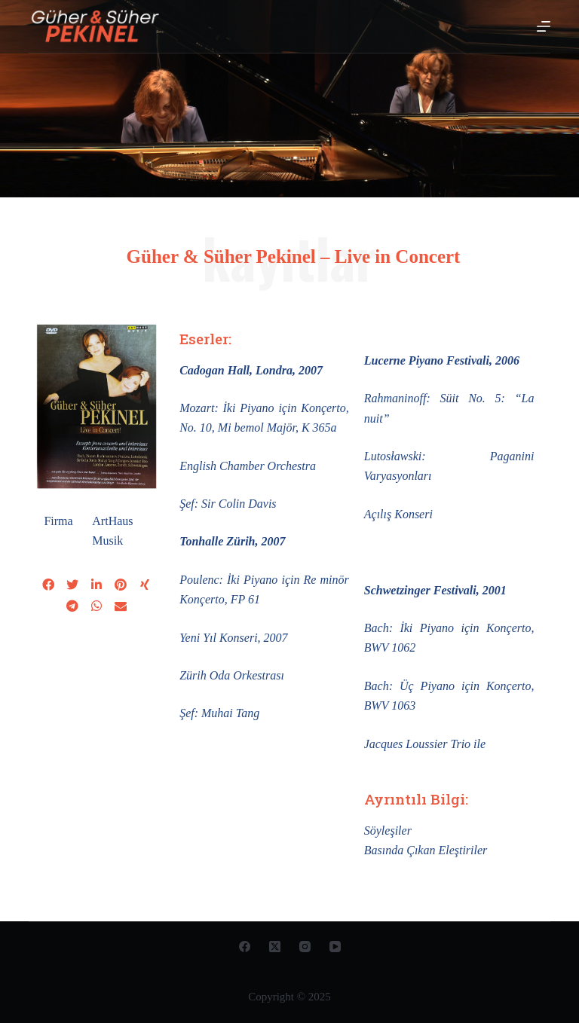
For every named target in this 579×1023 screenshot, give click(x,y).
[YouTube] (335, 946)
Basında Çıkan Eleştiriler (426, 850)
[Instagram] (305, 946)
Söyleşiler (388, 830)
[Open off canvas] (543, 26)
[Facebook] (244, 946)
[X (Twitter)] (274, 946)
